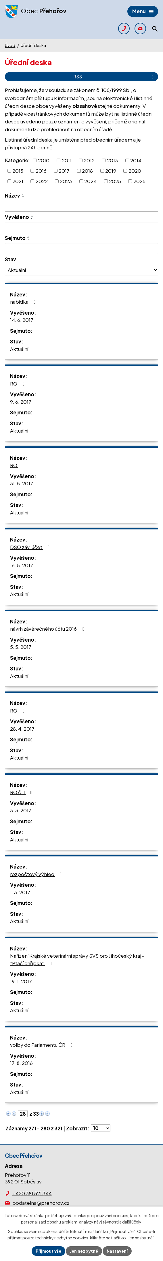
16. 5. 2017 (21, 565)
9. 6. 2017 (20, 402)
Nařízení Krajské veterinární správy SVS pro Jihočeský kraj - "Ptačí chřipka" (77, 959)
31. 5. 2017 (21, 483)
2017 (64, 171)
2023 (66, 181)
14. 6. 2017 (21, 320)
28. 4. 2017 (22, 729)
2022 (42, 181)
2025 (115, 181)
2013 (112, 160)
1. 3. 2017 (20, 892)
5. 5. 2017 (20, 647)
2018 (87, 171)
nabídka (24, 301)
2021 (17, 181)
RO (18, 383)
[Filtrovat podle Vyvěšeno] (81, 228)
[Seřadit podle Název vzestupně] (23, 194)
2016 (41, 171)
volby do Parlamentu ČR (42, 1045)
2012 (89, 160)
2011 (67, 160)
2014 (135, 160)
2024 (90, 181)
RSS (114, 76)
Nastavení (117, 1251)
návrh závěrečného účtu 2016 (48, 628)
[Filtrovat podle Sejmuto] (81, 248)
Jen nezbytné (84, 1251)
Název (12, 195)
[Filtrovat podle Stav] (81, 270)
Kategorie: (17, 160)
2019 (110, 171)
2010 (43, 160)
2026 (139, 181)
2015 (17, 171)
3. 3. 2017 (20, 810)
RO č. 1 (22, 792)
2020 (135, 171)
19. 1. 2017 (21, 981)
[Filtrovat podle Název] (81, 206)
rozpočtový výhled (37, 874)
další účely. (132, 1222)
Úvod (10, 45)
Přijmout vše (48, 1251)
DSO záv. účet (31, 547)
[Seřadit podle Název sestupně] (23, 197)
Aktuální (19, 349)
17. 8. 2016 (21, 1063)
